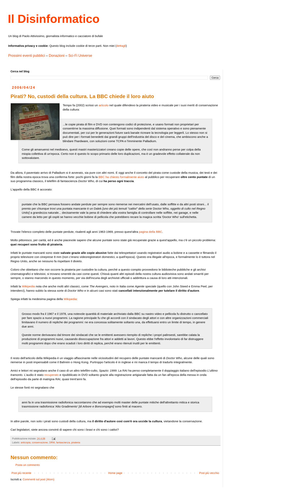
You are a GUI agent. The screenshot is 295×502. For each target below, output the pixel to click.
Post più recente (21, 473)
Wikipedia (28, 286)
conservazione (40, 442)
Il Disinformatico (54, 18)
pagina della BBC (150, 231)
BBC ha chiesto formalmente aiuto (121, 177)
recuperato (51, 374)
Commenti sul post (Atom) (38, 479)
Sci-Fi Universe (80, 56)
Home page (115, 473)
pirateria (75, 442)
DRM (52, 442)
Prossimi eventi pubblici (26, 56)
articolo (103, 105)
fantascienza (63, 442)
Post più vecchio (209, 473)
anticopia (25, 442)
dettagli (121, 45)
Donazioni (56, 56)
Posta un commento (27, 465)
